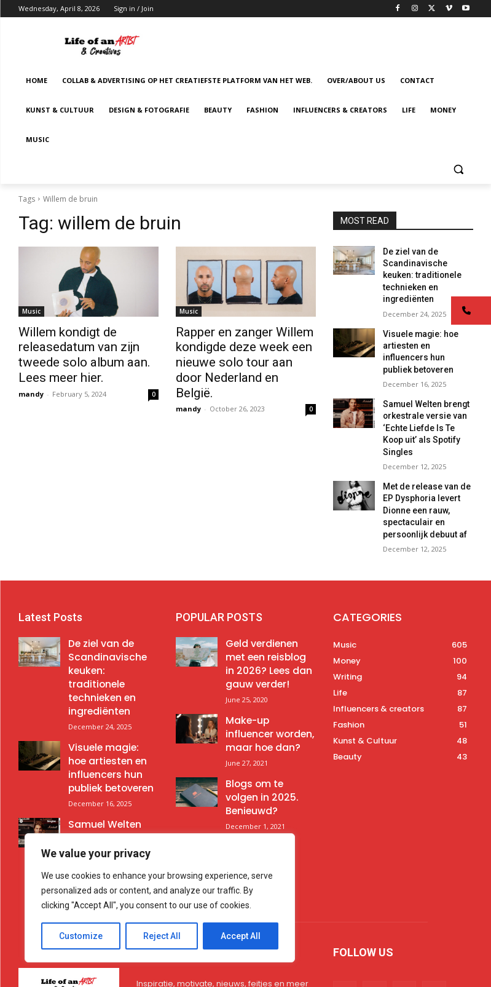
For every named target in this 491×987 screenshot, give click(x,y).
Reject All (162, 936)
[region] (160, 897)
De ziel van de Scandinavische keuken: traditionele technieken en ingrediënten (106, 591)
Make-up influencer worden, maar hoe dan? (270, 629)
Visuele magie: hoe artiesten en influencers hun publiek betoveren (424, 325)
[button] (458, 169)
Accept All (241, 936)
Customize (81, 936)
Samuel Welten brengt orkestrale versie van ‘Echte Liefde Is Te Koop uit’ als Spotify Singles (112, 724)
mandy (31, 387)
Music (31, 311)
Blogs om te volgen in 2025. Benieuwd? (267, 672)
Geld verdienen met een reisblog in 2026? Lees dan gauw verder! (268, 581)
